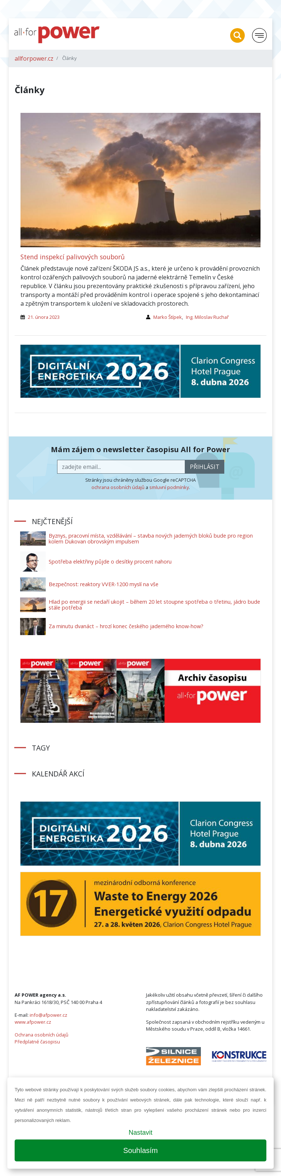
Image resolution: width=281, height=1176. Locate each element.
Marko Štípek (167, 317)
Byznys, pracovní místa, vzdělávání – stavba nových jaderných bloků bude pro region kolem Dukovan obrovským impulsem (151, 538)
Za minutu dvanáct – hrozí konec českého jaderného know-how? (126, 626)
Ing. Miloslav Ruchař (207, 317)
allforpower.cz (34, 58)
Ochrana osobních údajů (41, 1034)
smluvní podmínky (169, 487)
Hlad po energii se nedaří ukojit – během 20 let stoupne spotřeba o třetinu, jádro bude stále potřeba (154, 604)
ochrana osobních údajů (118, 487)
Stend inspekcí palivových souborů (72, 256)
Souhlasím (140, 1150)
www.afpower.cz (33, 1022)
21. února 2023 (44, 317)
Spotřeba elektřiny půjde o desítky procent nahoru (110, 561)
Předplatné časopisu (37, 1041)
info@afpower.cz (48, 1015)
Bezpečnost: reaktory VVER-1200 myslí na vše (103, 584)
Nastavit (140, 1132)
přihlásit (205, 467)
